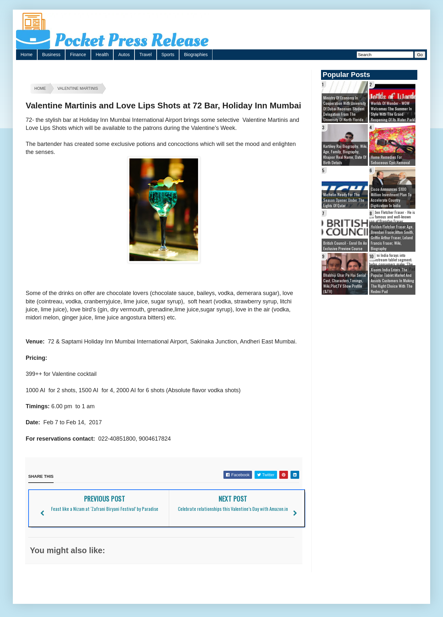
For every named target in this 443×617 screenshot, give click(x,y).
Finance (78, 54)
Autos (124, 54)
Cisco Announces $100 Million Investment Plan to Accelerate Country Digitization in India (391, 197)
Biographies (196, 54)
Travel (145, 54)
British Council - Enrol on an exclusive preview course (345, 245)
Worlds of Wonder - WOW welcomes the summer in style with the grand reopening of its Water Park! (393, 111)
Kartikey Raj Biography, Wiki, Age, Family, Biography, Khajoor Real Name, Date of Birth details (345, 154)
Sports (167, 54)
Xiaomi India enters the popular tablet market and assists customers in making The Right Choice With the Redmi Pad (392, 280)
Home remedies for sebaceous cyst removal (390, 159)
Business (51, 54)
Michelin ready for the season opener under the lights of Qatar (343, 200)
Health (102, 54)
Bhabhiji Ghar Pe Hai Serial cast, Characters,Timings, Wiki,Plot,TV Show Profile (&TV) (344, 283)
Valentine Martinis (77, 88)
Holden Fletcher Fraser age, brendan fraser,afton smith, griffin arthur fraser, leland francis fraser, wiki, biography (392, 237)
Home (26, 54)
